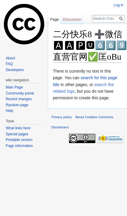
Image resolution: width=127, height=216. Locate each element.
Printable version (19, 140)
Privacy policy (61, 117)
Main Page (14, 87)
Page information (19, 146)
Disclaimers (60, 127)
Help (9, 111)
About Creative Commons (94, 117)
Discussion (72, 19)
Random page (17, 105)
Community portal (20, 93)
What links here (18, 128)
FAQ (9, 64)
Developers (15, 70)
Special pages (17, 134)
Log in (118, 5)
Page (54, 19)
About (10, 58)
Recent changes (19, 99)
